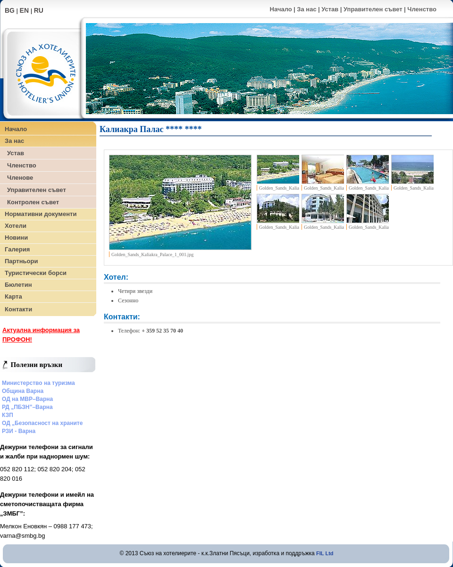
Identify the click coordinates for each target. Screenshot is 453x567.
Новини (16, 237)
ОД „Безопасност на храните (42, 423)
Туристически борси (36, 272)
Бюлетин (18, 284)
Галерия (17, 249)
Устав (329, 9)
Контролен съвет (33, 202)
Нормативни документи (40, 213)
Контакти (18, 309)
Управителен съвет (373, 9)
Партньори (21, 261)
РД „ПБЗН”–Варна (27, 407)
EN (24, 10)
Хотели (15, 225)
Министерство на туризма (38, 383)
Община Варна (22, 391)
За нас (306, 9)
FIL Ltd (324, 553)
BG (10, 10)
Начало (281, 9)
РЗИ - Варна (18, 431)
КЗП (7, 415)
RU (38, 10)
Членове (20, 177)
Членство (421, 9)
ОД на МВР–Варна (27, 399)
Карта (13, 296)
